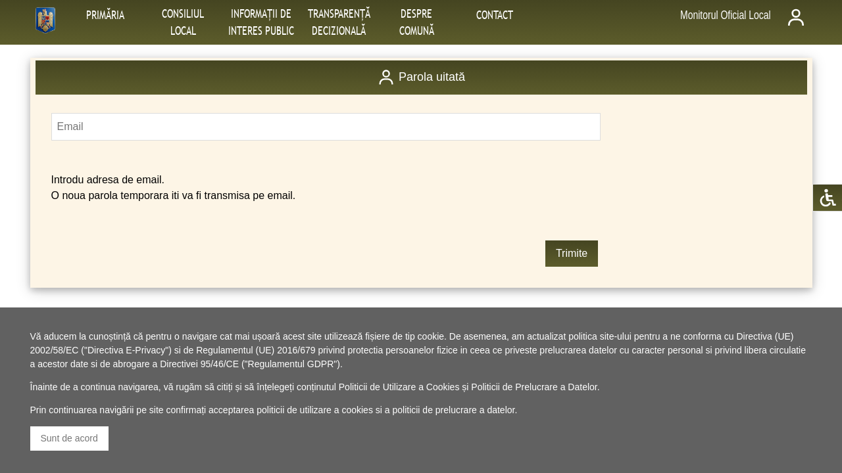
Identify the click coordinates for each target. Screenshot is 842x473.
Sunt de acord (69, 438)
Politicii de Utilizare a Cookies (399, 387)
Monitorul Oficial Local (725, 15)
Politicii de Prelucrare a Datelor (534, 387)
